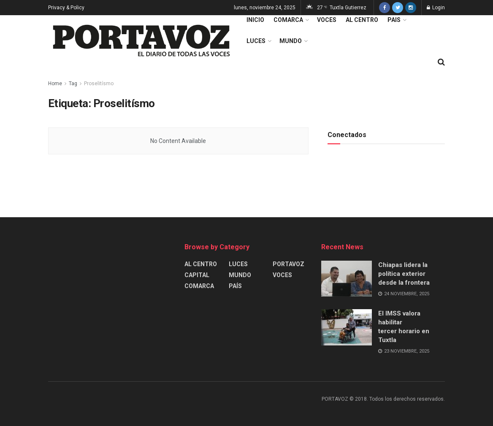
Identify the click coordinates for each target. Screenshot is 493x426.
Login (436, 8)
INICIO (255, 19)
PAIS (394, 19)
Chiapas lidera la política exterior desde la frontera (404, 273)
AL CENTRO (362, 19)
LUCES (255, 41)
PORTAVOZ (288, 264)
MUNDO (290, 41)
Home (55, 83)
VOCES (326, 19)
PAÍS (235, 286)
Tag (73, 83)
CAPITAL (196, 275)
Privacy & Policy (66, 8)
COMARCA (288, 19)
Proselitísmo (99, 83)
